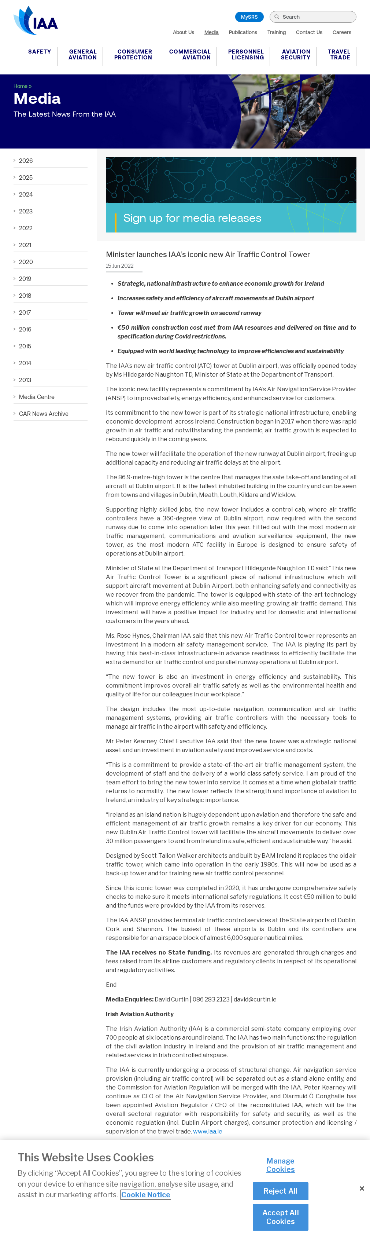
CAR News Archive (44, 413)
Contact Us (309, 32)
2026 (26, 160)
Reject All (280, 1191)
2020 (26, 262)
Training (276, 32)
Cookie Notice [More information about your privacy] (145, 1195)
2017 (25, 312)
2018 (25, 295)
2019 (25, 278)
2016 (25, 329)
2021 (25, 245)
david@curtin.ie (255, 999)
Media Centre (37, 396)
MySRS (249, 17)
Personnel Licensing (246, 54)
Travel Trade (339, 54)
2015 (25, 346)
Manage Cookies (280, 1166)
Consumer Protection (133, 54)
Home (20, 86)
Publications (243, 32)
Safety (39, 51)
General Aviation (83, 54)
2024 (26, 194)
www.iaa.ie (207, 1131)
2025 (26, 177)
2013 (25, 380)
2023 (26, 211)
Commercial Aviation (190, 54)
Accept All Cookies (280, 1217)
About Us (183, 32)
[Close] (362, 1189)
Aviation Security (296, 54)
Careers (342, 32)
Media (211, 32)
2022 (26, 228)
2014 (25, 363)
